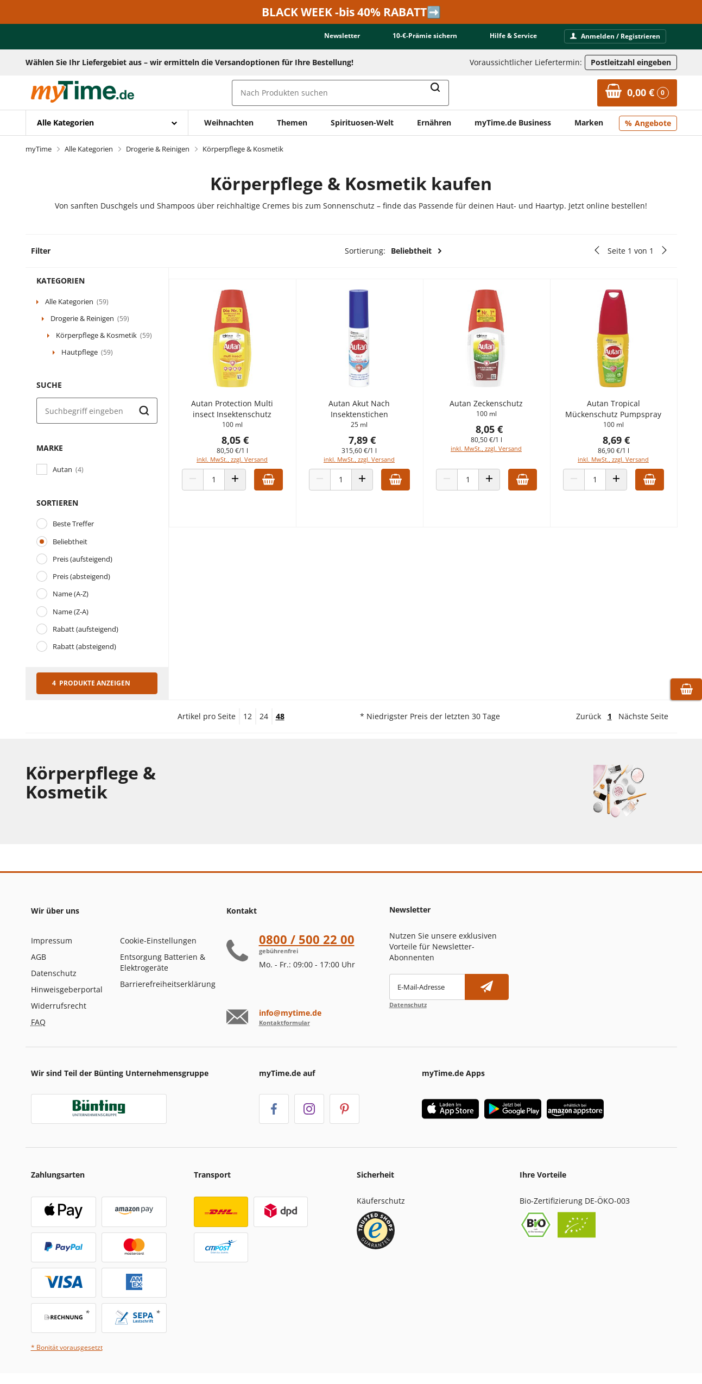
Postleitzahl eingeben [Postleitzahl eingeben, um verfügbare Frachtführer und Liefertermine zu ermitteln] (631, 62)
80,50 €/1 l (246, 456)
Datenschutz (54, 973)
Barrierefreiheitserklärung (168, 984)
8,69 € (617, 445)
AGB (38, 957)
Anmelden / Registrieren (615, 36)
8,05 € (249, 445)
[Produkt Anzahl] (228, 485)
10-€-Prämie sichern (425, 35)
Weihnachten (229, 122)
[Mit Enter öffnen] (107, 122)
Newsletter (342, 35)
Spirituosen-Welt (362, 122)
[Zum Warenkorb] (637, 92)
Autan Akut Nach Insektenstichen (369, 414)
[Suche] (96, 411)
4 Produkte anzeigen (91, 683)
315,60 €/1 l (369, 456)
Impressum (51, 940)
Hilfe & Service (513, 35)
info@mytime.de (290, 1013)
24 (264, 716)
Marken (588, 122)
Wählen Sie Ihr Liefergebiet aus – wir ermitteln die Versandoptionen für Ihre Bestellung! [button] (189, 62)
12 (247, 716)
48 (280, 716)
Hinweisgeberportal (67, 989)
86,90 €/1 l (615, 456)
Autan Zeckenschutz (492, 409)
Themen (292, 122)
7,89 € (371, 445)
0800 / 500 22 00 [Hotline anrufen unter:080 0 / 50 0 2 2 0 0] (307, 939)
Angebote (653, 123)
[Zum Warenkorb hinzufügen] (282, 485)
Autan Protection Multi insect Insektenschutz (246, 414)
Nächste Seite (643, 716)
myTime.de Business (513, 122)
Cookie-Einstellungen (158, 940)
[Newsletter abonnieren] (487, 987)
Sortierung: (393, 251)
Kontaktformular (284, 1022)
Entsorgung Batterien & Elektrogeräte (162, 962)
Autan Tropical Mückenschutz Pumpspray (615, 414)
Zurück (588, 716)
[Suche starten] (144, 411)
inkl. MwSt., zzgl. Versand (246, 465)
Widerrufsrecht (58, 1006)
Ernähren (434, 122)
